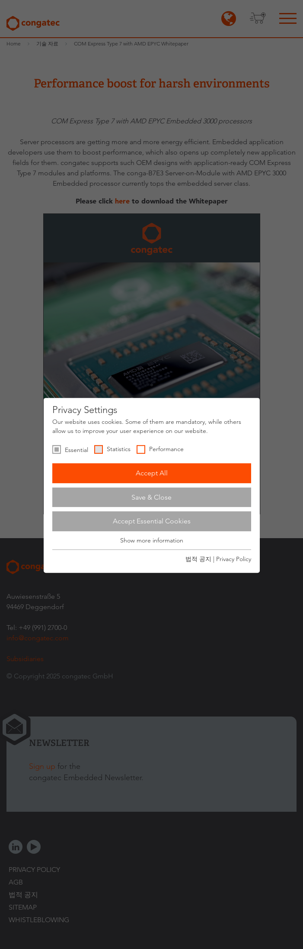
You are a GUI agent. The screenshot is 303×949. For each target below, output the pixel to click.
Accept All (152, 473)
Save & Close (151, 497)
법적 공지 (198, 559)
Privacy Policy (233, 559)
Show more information (151, 540)
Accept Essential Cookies (152, 521)
